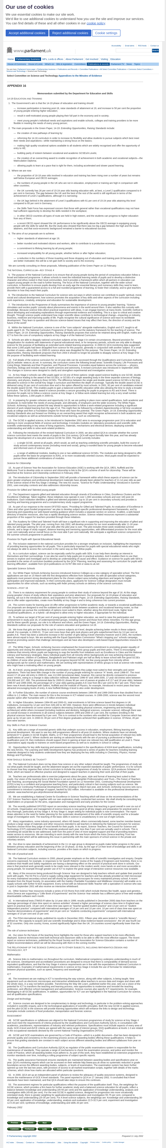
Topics (137, 64)
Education (115, 59)
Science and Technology (16, 71)
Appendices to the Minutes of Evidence (80, 75)
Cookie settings (106, 33)
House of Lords (35, 64)
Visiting (104, 59)
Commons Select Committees (140, 69)
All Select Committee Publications (113, 69)
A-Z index (10, 1142)
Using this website (71, 1142)
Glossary (20, 1142)
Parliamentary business (28, 59)
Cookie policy (106, 1142)
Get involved (92, 59)
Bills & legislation (64, 64)
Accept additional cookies (27, 33)
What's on (49, 64)
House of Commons (17, 64)
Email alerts (129, 46)
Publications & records (98, 64)
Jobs (59, 1142)
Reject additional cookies (70, 33)
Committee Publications (89, 69)
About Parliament (74, 59)
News (129, 64)
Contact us (154, 46)
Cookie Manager (118, 1142)
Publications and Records (67, 69)
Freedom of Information (46, 1142)
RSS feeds (142, 46)
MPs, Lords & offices (52, 59)
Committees (79, 64)
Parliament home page (26, 69)
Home (11, 59)
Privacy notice (95, 1142)
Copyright (84, 1142)
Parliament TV (117, 64)
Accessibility (116, 46)
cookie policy (96, 23)
